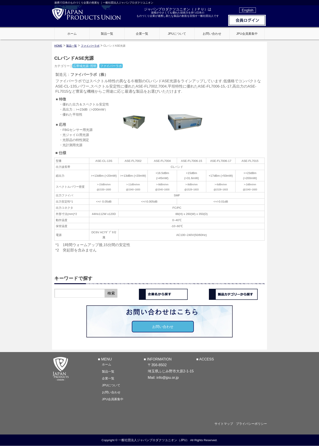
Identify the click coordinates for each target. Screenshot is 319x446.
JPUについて (111, 385)
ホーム (106, 364)
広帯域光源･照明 (84, 66)
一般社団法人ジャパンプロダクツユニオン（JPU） (153, 440)
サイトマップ (222, 423)
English (247, 10)
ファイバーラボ (90, 45)
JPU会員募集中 (112, 399)
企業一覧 (108, 378)
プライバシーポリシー (251, 423)
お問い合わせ (162, 327)
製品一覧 (108, 371)
